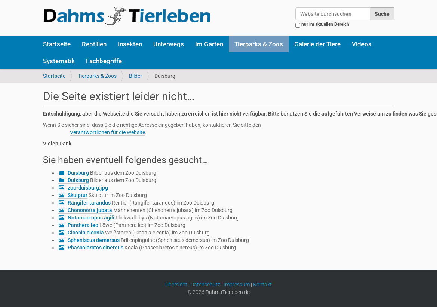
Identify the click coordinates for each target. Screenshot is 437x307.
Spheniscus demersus (94, 240)
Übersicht (176, 285)
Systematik (59, 61)
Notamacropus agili (91, 218)
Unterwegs (168, 44)
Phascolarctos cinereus (95, 248)
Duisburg (78, 173)
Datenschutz (205, 285)
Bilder (135, 76)
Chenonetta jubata (90, 210)
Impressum (237, 285)
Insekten (130, 44)
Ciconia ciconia (86, 233)
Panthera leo (83, 225)
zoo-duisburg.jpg (88, 188)
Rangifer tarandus (89, 203)
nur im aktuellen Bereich (325, 24)
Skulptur (77, 195)
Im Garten (209, 44)
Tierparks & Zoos (258, 44)
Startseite (57, 44)
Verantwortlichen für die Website (107, 132)
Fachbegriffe (104, 61)
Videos (362, 44)
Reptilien (94, 44)
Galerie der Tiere (317, 44)
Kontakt (262, 285)
